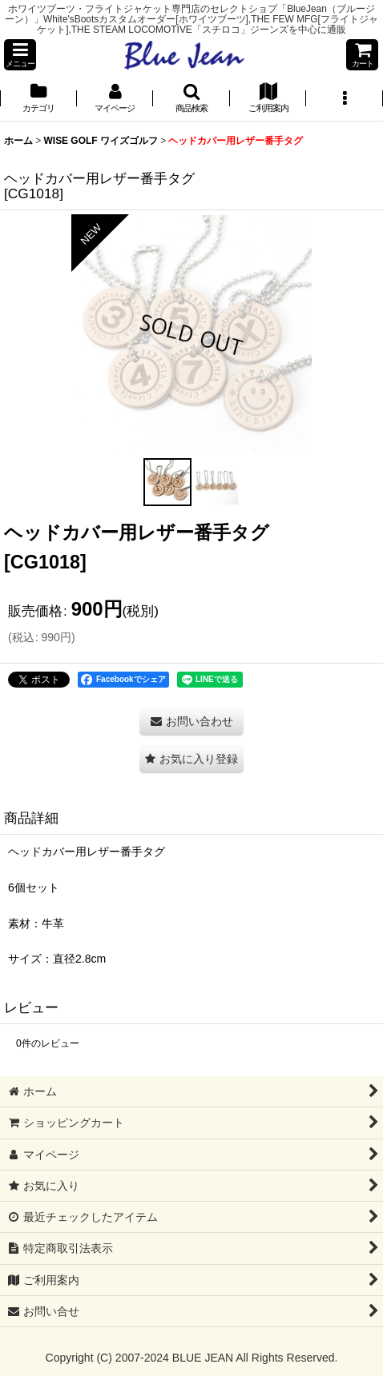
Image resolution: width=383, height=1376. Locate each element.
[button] (20, 54)
